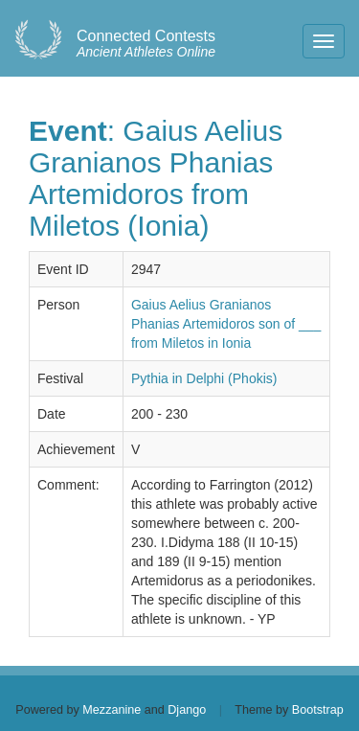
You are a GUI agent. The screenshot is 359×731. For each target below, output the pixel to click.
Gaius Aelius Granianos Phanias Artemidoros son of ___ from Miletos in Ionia (226, 324)
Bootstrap (318, 710)
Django (187, 710)
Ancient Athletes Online (146, 44)
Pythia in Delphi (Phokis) (204, 378)
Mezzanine (111, 710)
